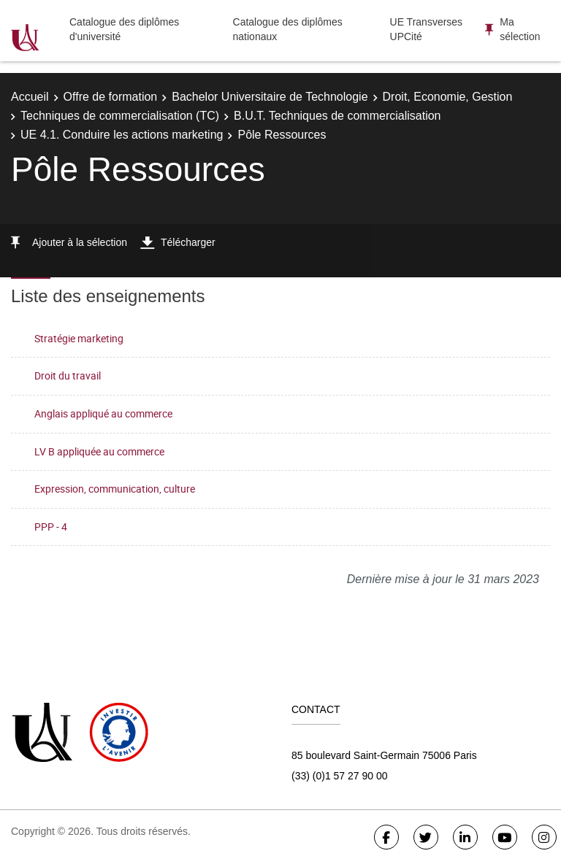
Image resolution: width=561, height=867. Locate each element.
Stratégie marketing (78, 338)
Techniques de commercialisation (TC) (119, 115)
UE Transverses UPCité (426, 29)
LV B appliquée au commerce (99, 451)
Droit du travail (67, 375)
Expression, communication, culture (114, 489)
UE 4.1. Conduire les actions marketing (121, 134)
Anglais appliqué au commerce (103, 413)
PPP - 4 (50, 526)
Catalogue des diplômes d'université (124, 29)
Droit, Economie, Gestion (448, 96)
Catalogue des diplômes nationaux (288, 29)
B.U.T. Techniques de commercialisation (337, 115)
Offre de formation (111, 96)
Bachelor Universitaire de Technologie (269, 96)
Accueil (30, 96)
